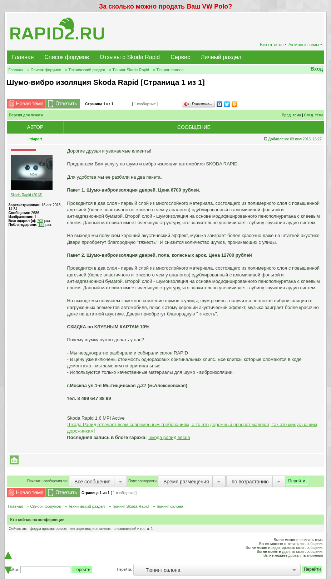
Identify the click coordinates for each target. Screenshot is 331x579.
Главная (23, 57)
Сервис (180, 57)
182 (41, 225)
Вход (317, 69)
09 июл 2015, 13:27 (295, 139)
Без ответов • (273, 44)
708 (40, 221)
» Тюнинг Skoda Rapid (129, 70)
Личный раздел (221, 57)
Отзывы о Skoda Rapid (130, 57)
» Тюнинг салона (168, 70)
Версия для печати (26, 115)
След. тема (313, 115)
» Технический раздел (85, 70)
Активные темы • (305, 44)
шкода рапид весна (169, 437)
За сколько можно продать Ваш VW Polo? (165, 6)
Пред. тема (291, 115)
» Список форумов (44, 70)
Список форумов (66, 57)
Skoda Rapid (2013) (27, 195)
